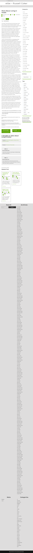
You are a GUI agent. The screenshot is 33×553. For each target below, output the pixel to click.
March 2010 (19, 433)
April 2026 (18, 209)
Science (24, 54)
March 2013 (19, 383)
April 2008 (18, 465)
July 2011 (18, 411)
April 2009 (18, 449)
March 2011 (19, 417)
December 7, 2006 (17, 175)
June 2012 (18, 396)
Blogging (24, 17)
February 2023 (19, 262)
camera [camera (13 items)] (25, 90)
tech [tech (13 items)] (28, 112)
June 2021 (18, 289)
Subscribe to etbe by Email (26, 121)
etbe (12, 14)
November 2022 (19, 266)
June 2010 (18, 429)
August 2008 (19, 460)
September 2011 (19, 408)
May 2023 (18, 258)
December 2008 (20, 454)
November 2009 (19, 439)
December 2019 (19, 311)
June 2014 (18, 364)
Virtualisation (25, 68)
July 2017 (18, 332)
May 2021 (18, 290)
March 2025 (19, 227)
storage (24, 61)
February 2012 (19, 401)
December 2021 (19, 280)
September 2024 (20, 236)
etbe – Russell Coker (16, 3)
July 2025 (18, 222)
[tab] (1, 6)
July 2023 (18, 255)
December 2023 (19, 248)
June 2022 (18, 272)
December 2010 (19, 421)
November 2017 (19, 326)
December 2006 (19, 488)
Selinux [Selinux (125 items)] (25, 112)
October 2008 (19, 457)
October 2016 (19, 339)
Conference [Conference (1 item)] (26, 92)
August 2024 (19, 237)
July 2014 (18, 362)
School (24, 53)
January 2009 (19, 453)
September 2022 (20, 268)
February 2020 (19, 308)
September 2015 (19, 350)
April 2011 (18, 415)
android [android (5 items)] (25, 83)
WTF (23, 70)
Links (24, 29)
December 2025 (19, 215)
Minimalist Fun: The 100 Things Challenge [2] (9, 40)
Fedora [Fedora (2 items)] (25, 97)
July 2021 (18, 287)
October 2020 (19, 298)
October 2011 (19, 407)
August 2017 (19, 330)
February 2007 (19, 485)
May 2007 (18, 481)
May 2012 (18, 397)
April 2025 (18, 226)
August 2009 (19, 443)
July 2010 (18, 428)
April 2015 (18, 354)
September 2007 (20, 475)
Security (24, 56)
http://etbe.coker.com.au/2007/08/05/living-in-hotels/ (12, 110)
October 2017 (19, 328)
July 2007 (18, 478)
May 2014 (18, 365)
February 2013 (19, 385)
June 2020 (18, 304)
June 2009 (18, 446)
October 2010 (19, 424)
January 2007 (19, 486)
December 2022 (19, 265)
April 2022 (18, 275)
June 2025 (18, 223)
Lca (23, 25)
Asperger (24, 13)
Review (24, 51)
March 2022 (19, 276)
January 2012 (19, 403)
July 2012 (18, 394)
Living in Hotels (4, 117)
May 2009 (18, 447)
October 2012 (19, 390)
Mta (23, 41)
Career (24, 18)
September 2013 (19, 376)
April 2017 (18, 333)
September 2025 (20, 219)
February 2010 (19, 435)
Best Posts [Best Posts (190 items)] (25, 87)
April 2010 (18, 432)
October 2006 (19, 490)
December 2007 (19, 471)
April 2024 (18, 243)
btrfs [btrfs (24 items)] (24, 88)
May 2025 (18, 225)
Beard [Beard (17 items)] (25, 85)
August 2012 (19, 393)
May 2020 (18, 305)
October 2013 (19, 375)
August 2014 (19, 361)
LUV (23, 34)
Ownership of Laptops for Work (5, 174)
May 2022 (18, 273)
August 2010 (19, 426)
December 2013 (19, 372)
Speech (18, 538)
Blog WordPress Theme (13, 551)
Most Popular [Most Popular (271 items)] (26, 109)
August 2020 (19, 301)
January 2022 (19, 279)
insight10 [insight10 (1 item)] (25, 100)
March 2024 (19, 244)
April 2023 (18, 259)
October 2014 (19, 358)
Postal (18, 528)
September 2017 (19, 329)
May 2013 (18, 382)
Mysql (24, 42)
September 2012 (19, 392)
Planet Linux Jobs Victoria (5, 190)
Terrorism (24, 63)
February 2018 (19, 322)
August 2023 (19, 254)
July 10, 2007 (5, 192)
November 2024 (19, 233)
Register (3, 499)
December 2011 (19, 404)
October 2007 (19, 474)
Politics (24, 46)
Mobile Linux (25, 37)
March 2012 (19, 400)
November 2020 (19, 297)
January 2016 (19, 347)
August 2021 (19, 286)
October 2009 (19, 440)
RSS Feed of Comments (26, 120)
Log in (3, 500)
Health (18, 509)
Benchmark (25, 15)
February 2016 (19, 346)
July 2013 (18, 379)
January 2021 (19, 294)
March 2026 (19, 211)
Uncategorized (25, 65)
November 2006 (19, 489)
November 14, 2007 (6, 14)
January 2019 (19, 315)
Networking (25, 44)
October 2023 (19, 251)
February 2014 (19, 369)
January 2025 (19, 230)
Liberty (24, 27)
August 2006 (19, 493)
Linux (24, 30)
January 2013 (19, 386)
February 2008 (19, 468)
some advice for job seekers (16, 173)
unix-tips (24, 66)
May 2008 (18, 464)
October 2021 (19, 283)
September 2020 (20, 300)
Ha (23, 22)
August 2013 (19, 378)
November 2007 (19, 472)
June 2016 (18, 343)
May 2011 (18, 414)
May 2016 (18, 344)
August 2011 (19, 410)
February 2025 (19, 229)
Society (24, 58)
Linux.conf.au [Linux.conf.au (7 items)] (26, 105)
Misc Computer (19, 518)
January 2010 (19, 436)
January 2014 (19, 371)
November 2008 (19, 456)
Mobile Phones (25, 39)
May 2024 (18, 241)
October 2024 (19, 234)
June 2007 (18, 479)
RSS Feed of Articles (25, 119)
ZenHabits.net (15, 39)
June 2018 (18, 319)
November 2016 (19, 337)
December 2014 (19, 357)
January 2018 (19, 323)
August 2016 (19, 340)
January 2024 (19, 247)
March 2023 (19, 261)
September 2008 (20, 458)
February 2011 (19, 418)
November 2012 (19, 389)
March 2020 (19, 307)
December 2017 (19, 325)
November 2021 (19, 282)
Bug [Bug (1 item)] (27, 88)
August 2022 (19, 269)
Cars (23, 20)
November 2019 (19, 312)
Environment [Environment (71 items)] (26, 95)
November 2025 (19, 216)
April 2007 (18, 482)
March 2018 (19, 321)
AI (17, 499)
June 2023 (18, 257)
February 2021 (19, 293)
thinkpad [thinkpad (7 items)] (25, 114)
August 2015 (19, 351)
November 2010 (19, 422)
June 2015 (18, 353)
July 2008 (18, 461)
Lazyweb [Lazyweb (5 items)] (25, 102)
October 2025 (19, 218)
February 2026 (19, 212)
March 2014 (19, 368)
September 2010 (20, 425)
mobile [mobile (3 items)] (25, 107)
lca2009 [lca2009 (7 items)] (25, 104)
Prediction (24, 49)
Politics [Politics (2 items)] (25, 110)
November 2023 (19, 250)
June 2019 (18, 314)
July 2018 (18, 318)
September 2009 (20, 442)
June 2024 (18, 240)
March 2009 (19, 450)
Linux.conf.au (25, 32)
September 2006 (20, 492)
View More (4, 186)
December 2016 (19, 336)
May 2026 (18, 208)
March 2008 (19, 467)
